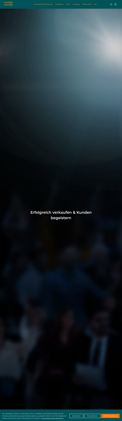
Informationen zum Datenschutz (52, 418)
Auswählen (76, 416)
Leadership (59, 4)
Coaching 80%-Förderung (42, 4)
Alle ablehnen (92, 416)
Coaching (76, 4)
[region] (61, 415)
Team (68, 4)
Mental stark (86, 4)
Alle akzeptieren (110, 416)
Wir (95, 4)
